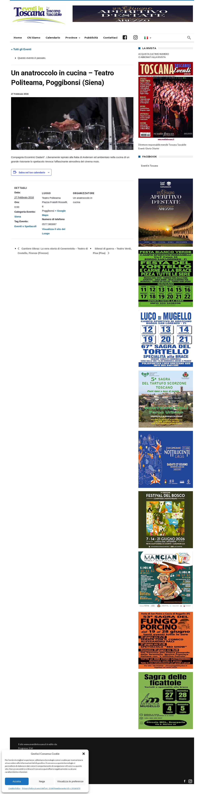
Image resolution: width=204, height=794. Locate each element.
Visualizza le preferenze (70, 781)
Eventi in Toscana (149, 165)
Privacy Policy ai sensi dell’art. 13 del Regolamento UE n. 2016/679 (51, 788)
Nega (42, 781)
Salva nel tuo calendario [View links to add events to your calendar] (32, 172)
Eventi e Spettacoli (25, 226)
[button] (83, 753)
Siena (17, 216)
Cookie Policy (14, 788)
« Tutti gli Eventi (21, 49)
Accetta (17, 781)
